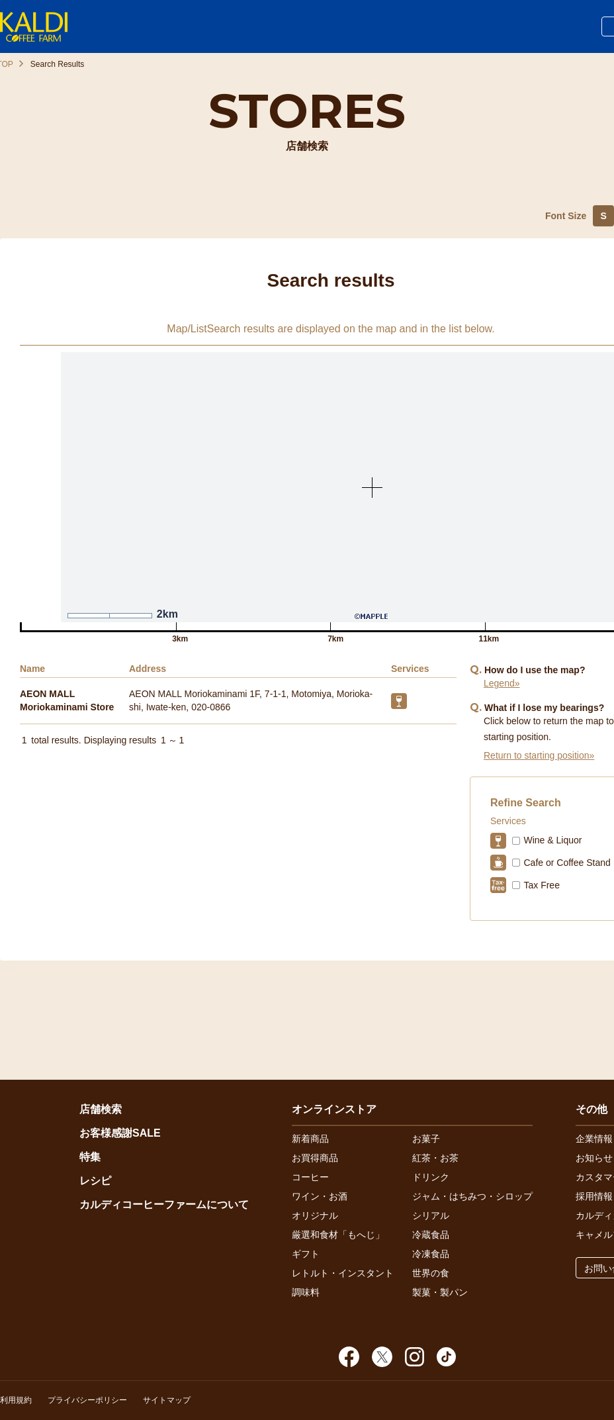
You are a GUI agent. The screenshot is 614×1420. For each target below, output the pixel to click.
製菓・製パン (440, 1292)
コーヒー (310, 1177)
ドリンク (430, 1177)
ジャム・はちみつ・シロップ (472, 1196)
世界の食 (430, 1273)
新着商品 (310, 1138)
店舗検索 (100, 1109)
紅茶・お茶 (435, 1158)
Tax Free (541, 885)
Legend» (502, 683)
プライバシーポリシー (87, 1400)
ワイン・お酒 (319, 1196)
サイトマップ (167, 1400)
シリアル (430, 1215)
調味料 (306, 1292)
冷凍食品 (430, 1254)
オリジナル (315, 1215)
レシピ (95, 1180)
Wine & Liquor (552, 840)
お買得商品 (315, 1158)
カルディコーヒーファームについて (164, 1204)
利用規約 (16, 1400)
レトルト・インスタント (343, 1273)
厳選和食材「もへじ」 (338, 1234)
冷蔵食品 (430, 1234)
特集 (90, 1156)
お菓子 (426, 1138)
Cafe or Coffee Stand (566, 862)
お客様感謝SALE (120, 1133)
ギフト (306, 1254)
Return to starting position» (539, 755)
